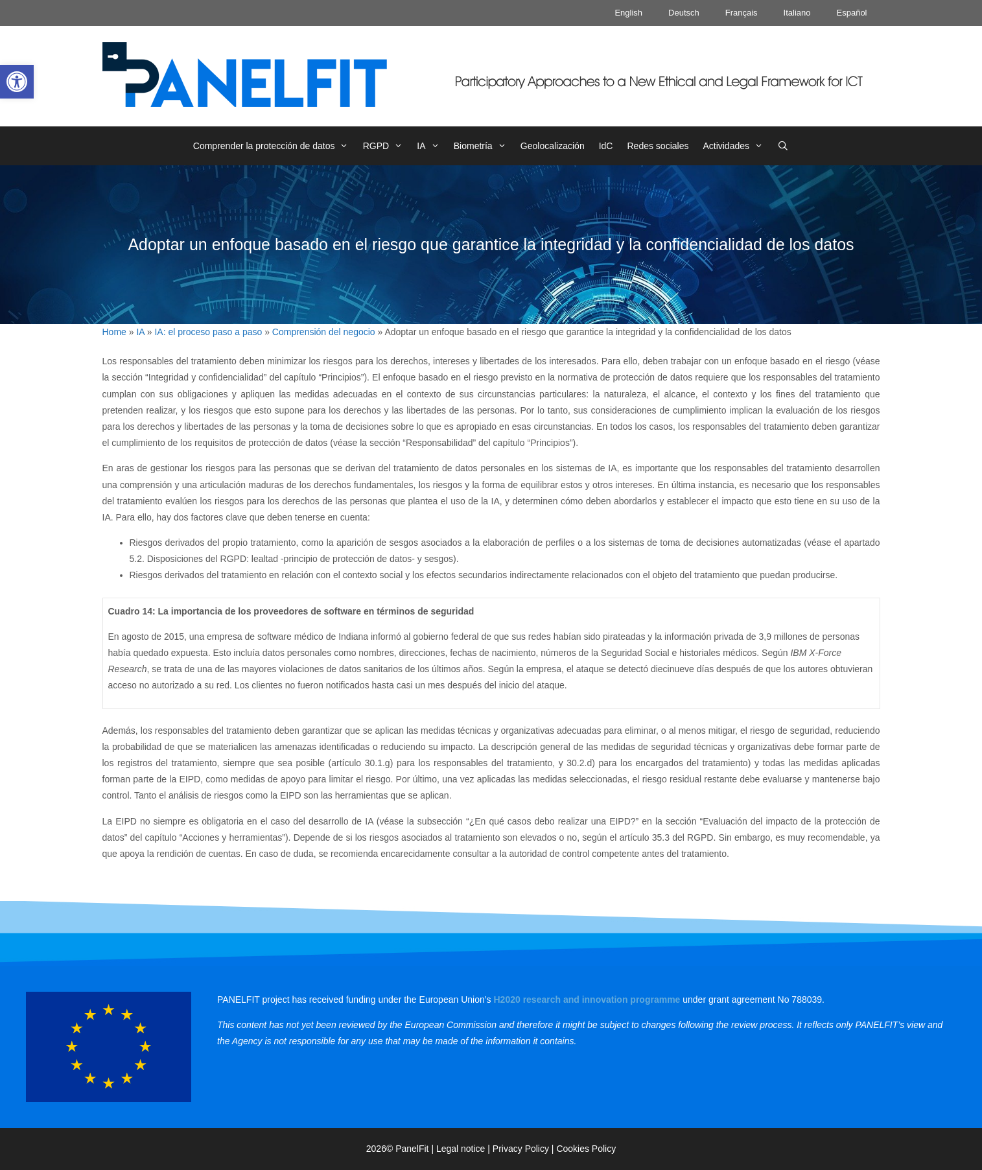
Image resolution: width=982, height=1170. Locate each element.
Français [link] (741, 13)
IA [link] (431, 145)
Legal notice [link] (460, 1148)
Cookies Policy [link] (586, 1148)
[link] (17, 82)
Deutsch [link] (683, 13)
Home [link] (114, 332)
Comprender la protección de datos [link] (274, 145)
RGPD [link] (386, 145)
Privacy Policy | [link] (525, 1148)
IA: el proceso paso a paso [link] (208, 332)
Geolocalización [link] (552, 146)
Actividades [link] (736, 145)
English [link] (628, 13)
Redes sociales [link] (657, 146)
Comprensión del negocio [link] (323, 332)
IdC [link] (606, 146)
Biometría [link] (483, 145)
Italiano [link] (797, 13)
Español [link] (852, 13)
